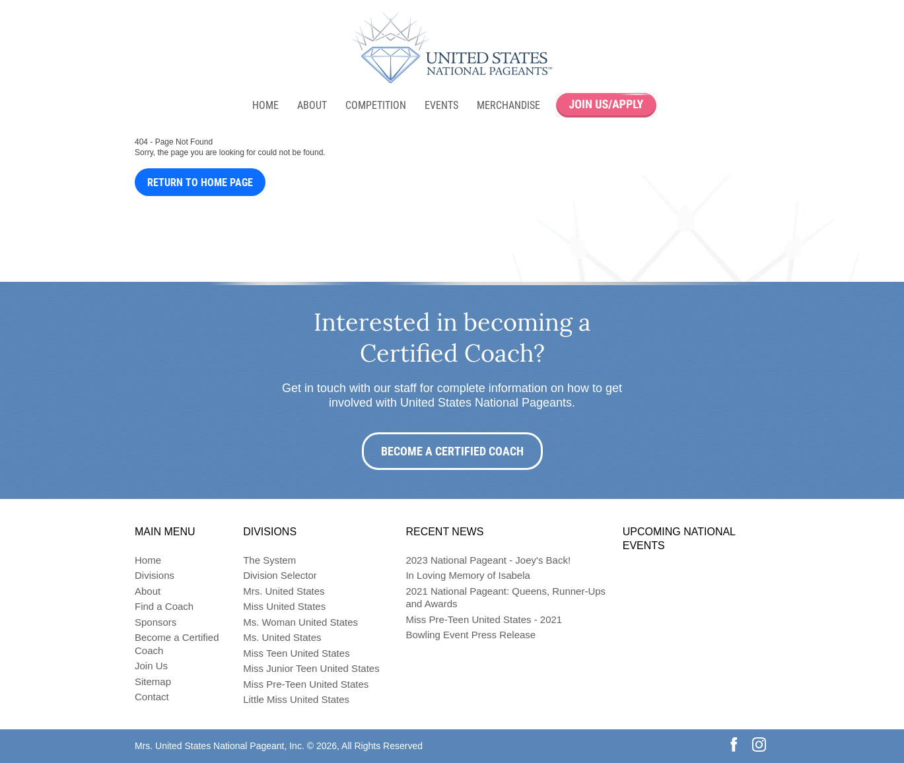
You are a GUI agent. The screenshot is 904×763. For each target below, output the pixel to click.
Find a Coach (164, 606)
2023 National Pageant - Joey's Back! (488, 560)
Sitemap (153, 681)
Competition (375, 105)
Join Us (151, 665)
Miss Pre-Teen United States (305, 684)
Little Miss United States (296, 699)
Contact (152, 696)
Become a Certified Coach (452, 451)
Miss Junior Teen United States (311, 668)
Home (265, 105)
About (312, 105)
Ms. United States (282, 637)
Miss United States (284, 606)
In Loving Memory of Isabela (467, 575)
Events (441, 105)
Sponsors (155, 622)
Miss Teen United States (296, 653)
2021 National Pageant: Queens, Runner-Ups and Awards (505, 597)
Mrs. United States (283, 591)
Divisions (154, 575)
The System (269, 560)
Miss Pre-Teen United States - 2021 (483, 619)
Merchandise (508, 105)
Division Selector (280, 575)
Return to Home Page (200, 182)
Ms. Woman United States (300, 622)
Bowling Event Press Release (470, 634)
